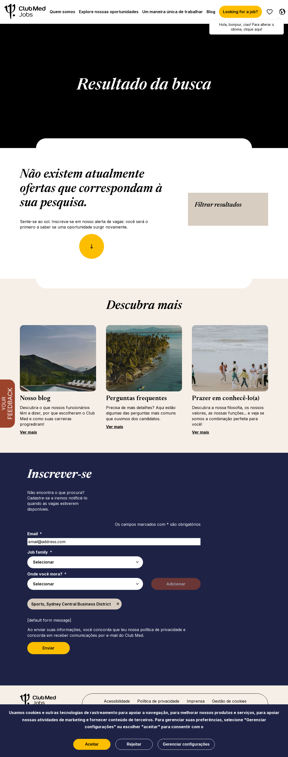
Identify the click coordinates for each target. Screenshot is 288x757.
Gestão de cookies (229, 701)
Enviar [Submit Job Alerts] (48, 647)
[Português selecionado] (281, 11)
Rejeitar (134, 744)
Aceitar (92, 744)
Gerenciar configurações (186, 744)
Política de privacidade (158, 701)
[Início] (24, 12)
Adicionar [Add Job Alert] (175, 583)
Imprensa (196, 701)
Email (34, 533)
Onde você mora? (47, 574)
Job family (39, 552)
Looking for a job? (240, 11)
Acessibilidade (117, 701)
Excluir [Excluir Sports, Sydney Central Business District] (118, 604)
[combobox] (85, 584)
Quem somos (62, 11)
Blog (211, 11)
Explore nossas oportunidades (109, 11)
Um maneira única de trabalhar (172, 11)
